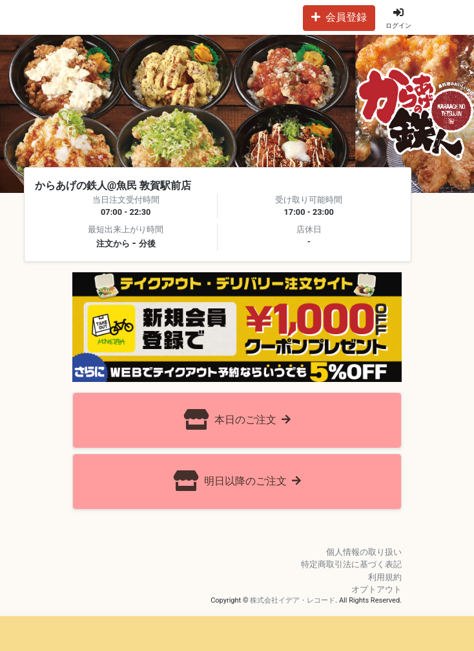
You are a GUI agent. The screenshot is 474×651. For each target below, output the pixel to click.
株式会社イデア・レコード (292, 600)
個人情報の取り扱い (364, 552)
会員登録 (339, 17)
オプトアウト (376, 589)
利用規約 (385, 577)
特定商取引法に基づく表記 (351, 564)
